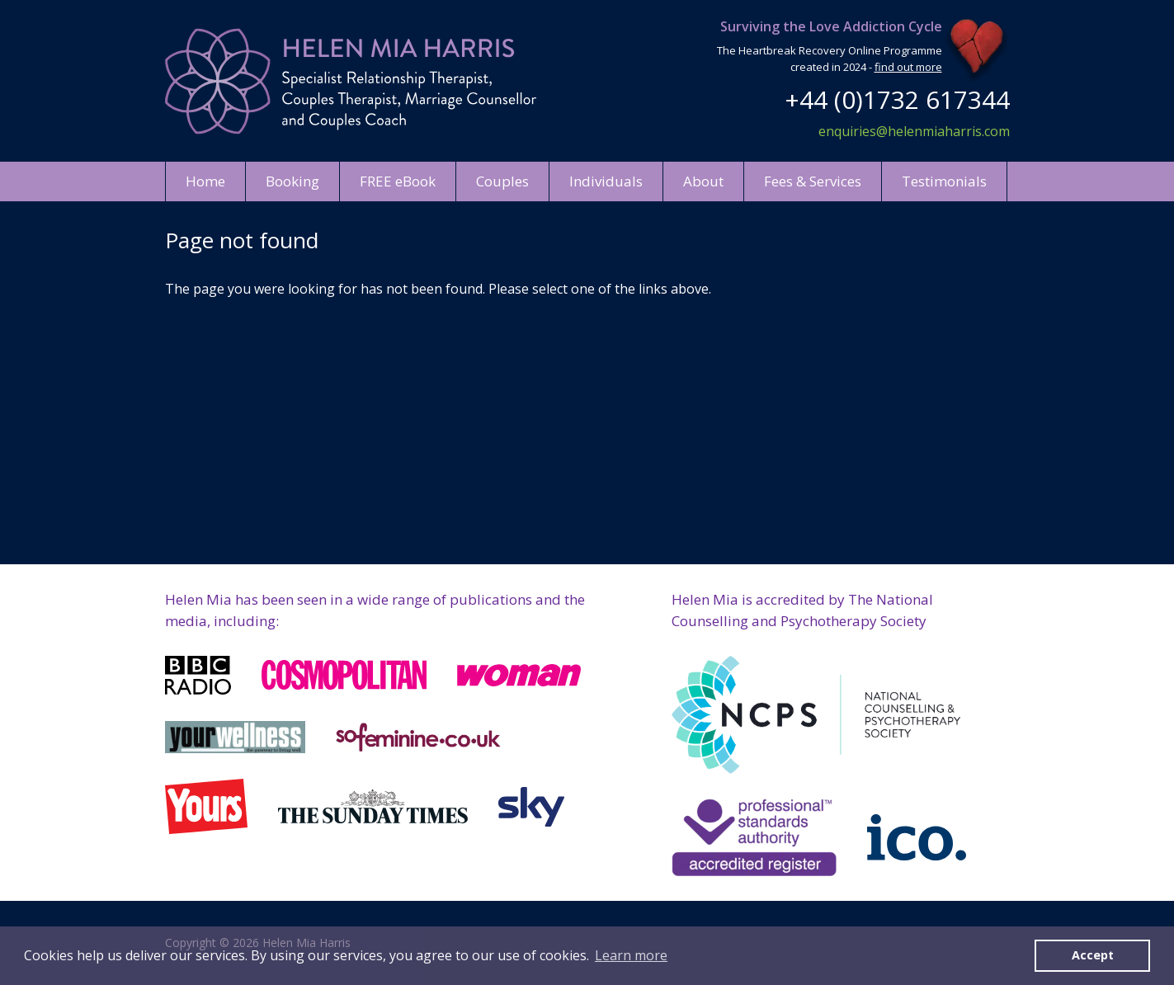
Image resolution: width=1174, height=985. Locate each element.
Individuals (606, 181)
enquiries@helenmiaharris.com (914, 131)
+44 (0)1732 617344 (897, 99)
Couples (502, 181)
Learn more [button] (631, 955)
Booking (292, 181)
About (703, 181)
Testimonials (944, 181)
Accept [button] (1093, 955)
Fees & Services (812, 181)
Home (205, 181)
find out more (908, 66)
